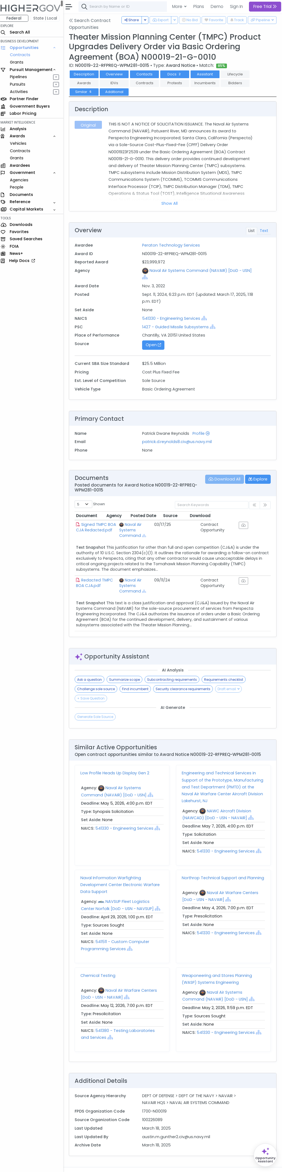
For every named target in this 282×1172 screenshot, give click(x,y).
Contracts (23, 55)
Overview (117, 74)
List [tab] (251, 230)
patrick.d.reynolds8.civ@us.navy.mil (179, 441)
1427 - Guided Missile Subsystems (177, 327)
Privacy (131, 1164)
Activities (22, 91)
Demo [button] (217, 6)
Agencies (22, 180)
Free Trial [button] (265, 6)
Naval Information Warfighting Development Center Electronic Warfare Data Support (122, 873)
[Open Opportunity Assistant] (265, 1155)
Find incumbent (138, 678)
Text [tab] (264, 230)
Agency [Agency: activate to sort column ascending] (140, 515)
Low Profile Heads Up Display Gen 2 (117, 762)
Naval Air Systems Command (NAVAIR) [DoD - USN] (202, 270)
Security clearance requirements (185, 678)
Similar (86, 91)
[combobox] (163, 6)
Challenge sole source (99, 678)
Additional (117, 91)
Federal (16, 18)
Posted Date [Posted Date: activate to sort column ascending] (193, 515)
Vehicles (21, 143)
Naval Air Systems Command (153, 527)
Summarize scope (127, 668)
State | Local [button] (48, 18)
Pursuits (20, 84)
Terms (115, 1164)
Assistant (208, 74)
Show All (171, 203)
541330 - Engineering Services (173, 318)
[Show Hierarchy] (147, 277)
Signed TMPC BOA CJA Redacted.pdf (103, 527)
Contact (96, 1164)
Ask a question (92, 668)
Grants (19, 62)
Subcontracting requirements (175, 668)
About (79, 1164)
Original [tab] (90, 125)
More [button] (177, 6)
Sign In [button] (236, 6)
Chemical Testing (100, 964)
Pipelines (21, 77)
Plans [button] (198, 6)
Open (155, 345)
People (19, 187)
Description (87, 74)
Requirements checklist (226, 668)
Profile (203, 433)
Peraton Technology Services (173, 245)
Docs (177, 74)
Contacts (147, 74)
